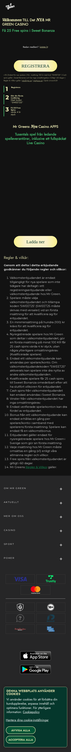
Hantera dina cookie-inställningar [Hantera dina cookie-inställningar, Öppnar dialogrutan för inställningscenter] (27, 720)
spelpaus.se (38, 80)
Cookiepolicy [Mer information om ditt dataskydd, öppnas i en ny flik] (31, 712)
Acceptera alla (20, 740)
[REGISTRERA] (35, 66)
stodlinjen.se (27, 80)
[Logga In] (44, 47)
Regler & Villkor (36, 467)
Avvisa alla (20, 730)
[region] (35, 717)
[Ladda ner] (35, 241)
